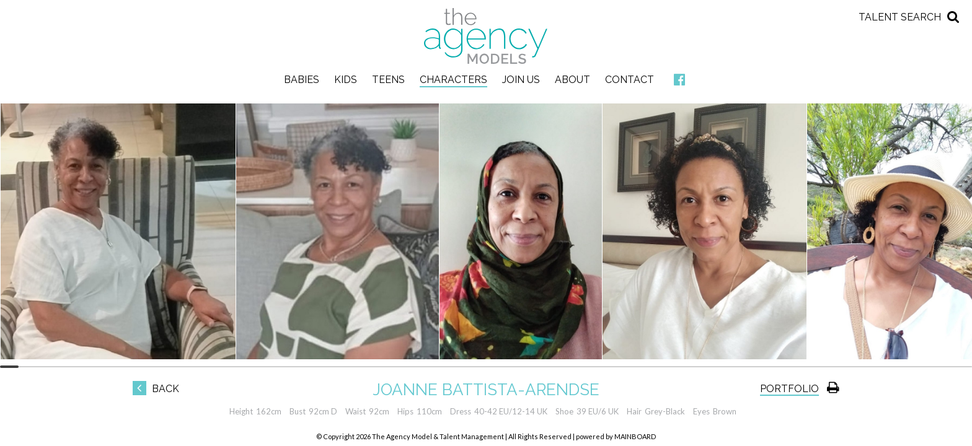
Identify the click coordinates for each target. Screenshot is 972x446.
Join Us (521, 79)
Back (156, 389)
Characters (453, 79)
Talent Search (900, 17)
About (572, 79)
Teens (388, 79)
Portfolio (789, 389)
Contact (629, 79)
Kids (345, 79)
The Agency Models (486, 35)
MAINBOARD (635, 436)
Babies (301, 79)
